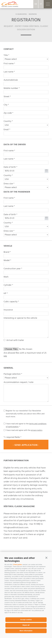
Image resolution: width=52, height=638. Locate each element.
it (41, 4)
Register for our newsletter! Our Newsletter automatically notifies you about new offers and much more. (25, 413)
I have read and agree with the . (24, 430)
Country (7, 121)
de (36, 4)
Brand (6, 252)
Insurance (8, 310)
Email (6, 129)
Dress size (8, 183)
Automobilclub (11, 80)
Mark (6, 277)
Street (6, 96)
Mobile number (11, 88)
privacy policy (36, 430)
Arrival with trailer (15, 340)
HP (5, 293)
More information (26, 631)
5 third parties (17, 564)
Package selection (12, 374)
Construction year (12, 268)
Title (6, 55)
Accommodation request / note (18, 382)
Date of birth (10, 167)
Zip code (8, 113)
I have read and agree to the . (26, 425)
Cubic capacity (10, 301)
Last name (8, 72)
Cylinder (8, 285)
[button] (46, 558)
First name (9, 63)
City (5, 105)
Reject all (26, 625)
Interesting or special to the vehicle (20, 318)
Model (7, 260)
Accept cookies (26, 619)
